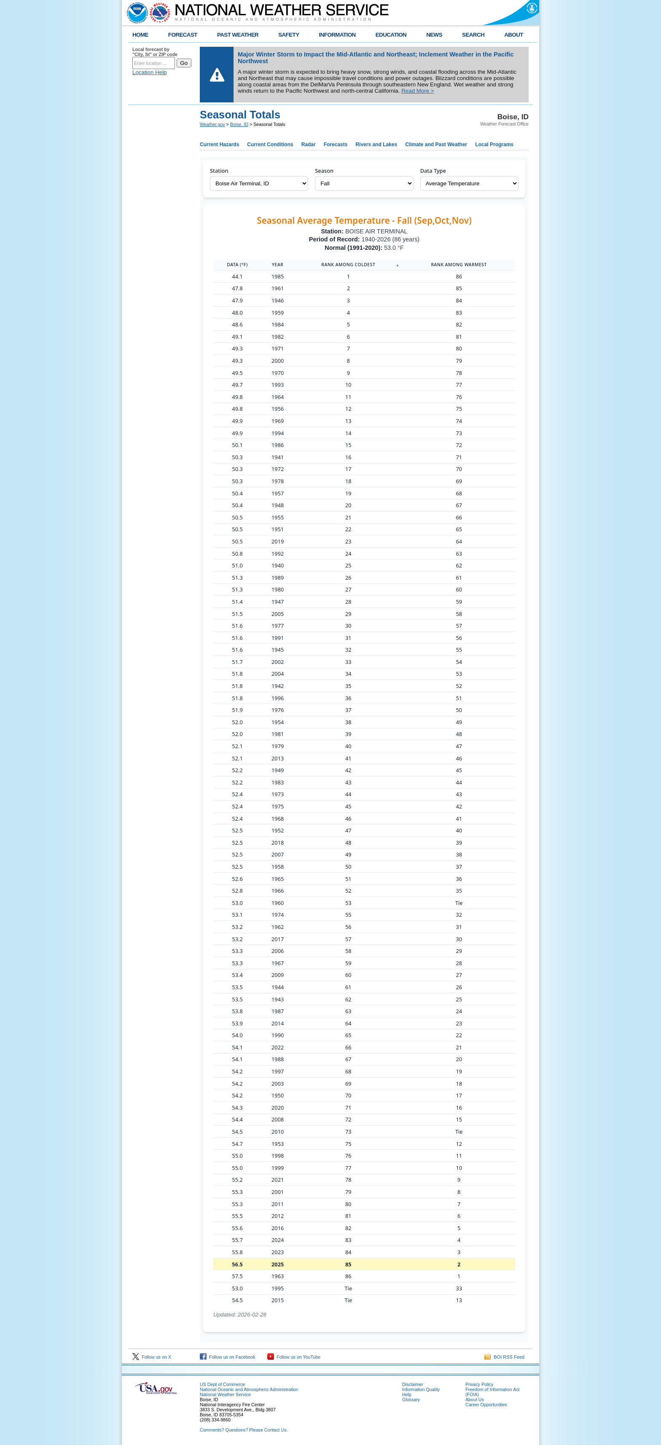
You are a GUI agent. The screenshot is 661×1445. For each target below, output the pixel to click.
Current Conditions (270, 144)
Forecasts (336, 144)
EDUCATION (391, 35)
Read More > (417, 91)
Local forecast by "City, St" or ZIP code (154, 52)
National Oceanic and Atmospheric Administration (249, 1389)
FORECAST (182, 35)
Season (324, 170)
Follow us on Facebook (227, 1356)
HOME (140, 35)
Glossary (411, 1399)
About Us (474, 1399)
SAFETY (288, 35)
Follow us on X (151, 1356)
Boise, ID (239, 124)
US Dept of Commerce (222, 1384)
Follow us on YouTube (293, 1356)
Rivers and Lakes (376, 144)
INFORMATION (337, 35)
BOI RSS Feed (504, 1356)
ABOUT (513, 35)
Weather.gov (212, 124)
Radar (308, 144)
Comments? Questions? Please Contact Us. (244, 1429)
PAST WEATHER (237, 35)
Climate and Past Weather (436, 144)
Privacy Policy (479, 1384)
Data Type (433, 170)
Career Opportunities (486, 1404)
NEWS (434, 35)
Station (219, 170)
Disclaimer (412, 1384)
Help (406, 1394)
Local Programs (494, 144)
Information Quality (421, 1389)
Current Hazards (219, 144)
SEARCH (473, 35)
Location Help (149, 72)
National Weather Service (225, 1394)
